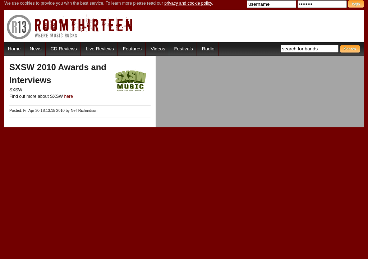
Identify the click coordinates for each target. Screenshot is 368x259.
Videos (158, 48)
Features (132, 48)
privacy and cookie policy (188, 3)
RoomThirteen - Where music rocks (70, 27)
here (68, 96)
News (35, 48)
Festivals (183, 48)
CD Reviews (64, 48)
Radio (208, 48)
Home (14, 48)
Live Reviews (100, 48)
